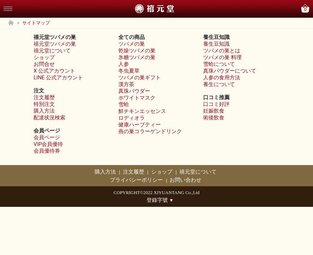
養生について (219, 84)
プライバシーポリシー (136, 180)
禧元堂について (52, 50)
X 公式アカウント (54, 71)
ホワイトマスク (136, 98)
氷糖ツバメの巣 (136, 57)
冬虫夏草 (129, 71)
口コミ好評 (216, 104)
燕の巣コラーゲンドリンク (150, 131)
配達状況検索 (49, 117)
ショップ (44, 57)
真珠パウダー (134, 91)
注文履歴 (44, 97)
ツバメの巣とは (221, 50)
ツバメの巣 (131, 44)
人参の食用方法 (221, 77)
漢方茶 (126, 84)
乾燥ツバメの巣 (136, 50)
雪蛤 (123, 104)
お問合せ (44, 64)
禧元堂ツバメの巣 (55, 44)
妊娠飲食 (213, 111)
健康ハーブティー (139, 124)
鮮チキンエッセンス (142, 111)
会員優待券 (47, 151)
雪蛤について (219, 64)
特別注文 (44, 104)
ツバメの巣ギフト (139, 77)
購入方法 (44, 111)
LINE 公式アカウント (58, 77)
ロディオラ (131, 118)
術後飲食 (213, 117)
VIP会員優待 (48, 144)
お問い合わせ (185, 180)
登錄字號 (160, 200)
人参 (123, 64)
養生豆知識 (216, 44)
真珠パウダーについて (229, 71)
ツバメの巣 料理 (222, 57)
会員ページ (47, 137)
